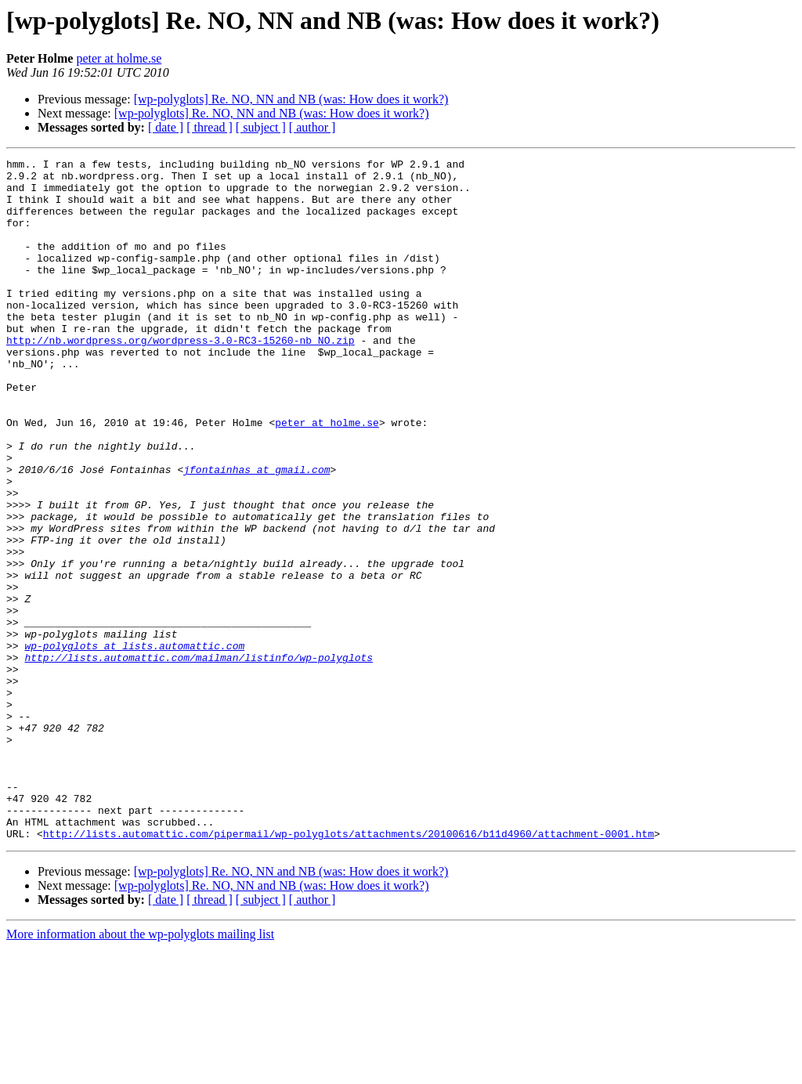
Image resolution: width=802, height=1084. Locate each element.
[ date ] (165, 127)
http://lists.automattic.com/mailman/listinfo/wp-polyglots (198, 758)
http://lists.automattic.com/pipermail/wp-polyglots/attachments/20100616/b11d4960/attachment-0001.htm (348, 970)
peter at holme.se (118, 58)
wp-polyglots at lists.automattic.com (134, 744)
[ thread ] (209, 127)
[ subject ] (261, 127)
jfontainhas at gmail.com (256, 533)
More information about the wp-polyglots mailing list (140, 1070)
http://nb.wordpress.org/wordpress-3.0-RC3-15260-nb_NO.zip (180, 377)
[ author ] (312, 127)
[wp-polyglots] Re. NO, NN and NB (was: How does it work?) (291, 99)
